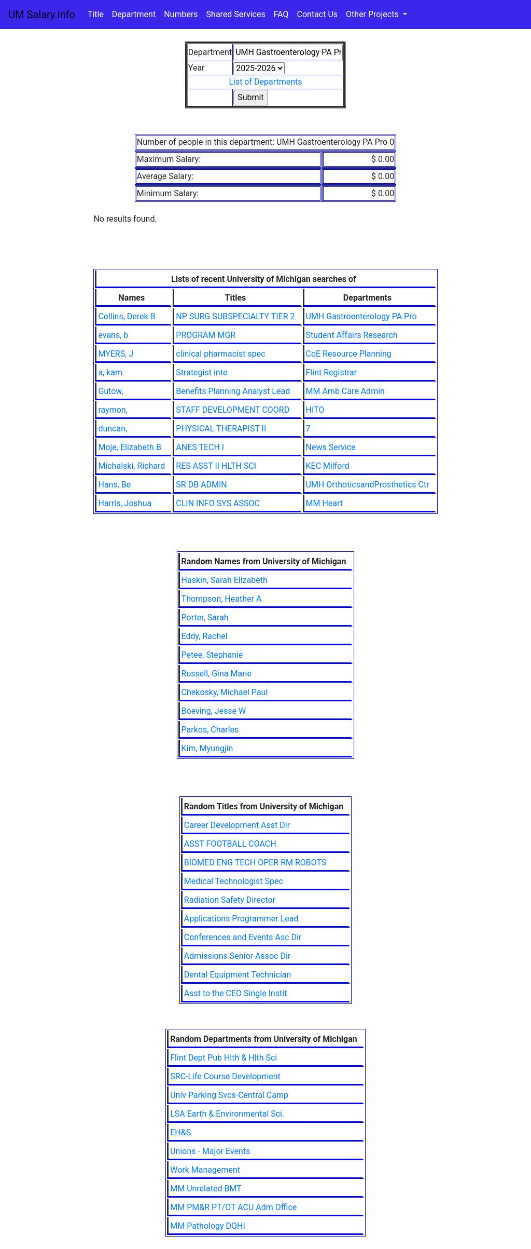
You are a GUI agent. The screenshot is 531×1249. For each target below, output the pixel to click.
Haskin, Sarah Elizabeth (224, 580)
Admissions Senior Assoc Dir (237, 956)
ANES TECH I (200, 447)
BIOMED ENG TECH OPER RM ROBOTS (255, 862)
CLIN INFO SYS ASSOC (218, 503)
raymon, (112, 410)
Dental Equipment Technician (237, 975)
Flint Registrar (331, 372)
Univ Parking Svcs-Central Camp (229, 1095)
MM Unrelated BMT (205, 1188)
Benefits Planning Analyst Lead (233, 391)
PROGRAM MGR (205, 335)
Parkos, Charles (210, 730)
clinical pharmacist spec (220, 354)
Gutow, (110, 391)
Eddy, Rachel (204, 636)
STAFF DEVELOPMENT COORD (232, 410)
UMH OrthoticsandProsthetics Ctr (367, 485)
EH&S (180, 1132)
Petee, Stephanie (212, 655)
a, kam (110, 372)
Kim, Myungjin (207, 748)
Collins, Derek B (126, 316)
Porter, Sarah (205, 617)
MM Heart (324, 503)
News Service (331, 447)
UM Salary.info (41, 14)
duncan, (112, 428)
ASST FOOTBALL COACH (230, 844)
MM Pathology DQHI (207, 1226)
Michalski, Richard (131, 466)
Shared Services (236, 14)
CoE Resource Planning (349, 354)
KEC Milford (328, 466)
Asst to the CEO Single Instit (235, 993)
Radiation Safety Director (229, 900)
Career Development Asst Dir (237, 825)
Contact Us (317, 14)
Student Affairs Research (352, 335)
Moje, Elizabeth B (129, 447)
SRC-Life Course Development (225, 1076)
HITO (315, 410)
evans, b (113, 335)
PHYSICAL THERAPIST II (221, 428)
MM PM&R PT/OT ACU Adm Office (233, 1207)
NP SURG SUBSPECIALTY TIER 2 (235, 316)
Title (96, 14)
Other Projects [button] (373, 14)
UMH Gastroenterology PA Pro (361, 316)
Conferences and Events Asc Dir (243, 937)
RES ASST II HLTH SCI (216, 466)
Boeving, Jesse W (213, 711)
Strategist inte (201, 372)
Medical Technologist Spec (233, 881)
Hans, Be (114, 485)
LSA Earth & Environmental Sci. (227, 1114)
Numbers (181, 14)
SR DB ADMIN (201, 485)
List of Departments (265, 82)
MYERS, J (115, 354)
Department (134, 14)
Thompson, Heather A (221, 599)
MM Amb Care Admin (345, 391)
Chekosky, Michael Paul (224, 692)
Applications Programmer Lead (241, 919)
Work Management (205, 1170)
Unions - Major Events (210, 1151)
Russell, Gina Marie (216, 673)
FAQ (281, 14)
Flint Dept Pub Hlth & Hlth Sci (223, 1058)
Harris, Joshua (124, 503)
